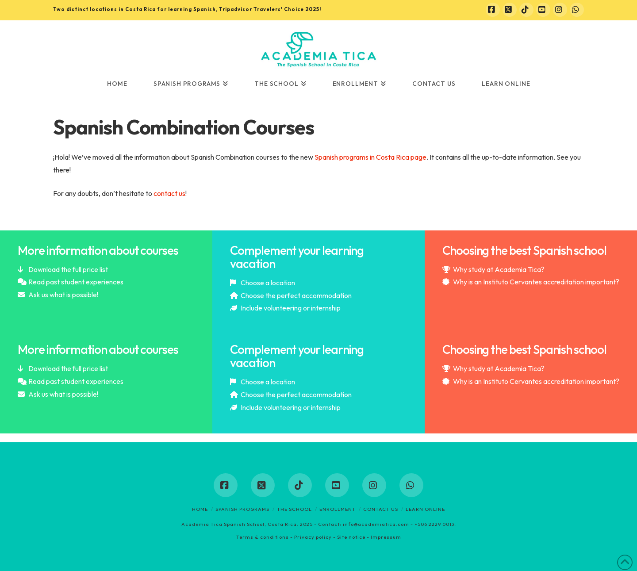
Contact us (380, 509)
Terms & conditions (262, 537)
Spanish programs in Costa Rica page (369, 157)
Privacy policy (313, 537)
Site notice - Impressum (369, 537)
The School (294, 509)
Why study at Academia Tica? (499, 269)
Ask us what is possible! (63, 294)
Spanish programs (242, 509)
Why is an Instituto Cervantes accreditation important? (536, 281)
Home (200, 509)
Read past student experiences (75, 281)
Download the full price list (68, 269)
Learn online (425, 509)
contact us (169, 193)
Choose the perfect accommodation (296, 295)
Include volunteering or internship (291, 307)
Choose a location (268, 282)
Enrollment (337, 509)
